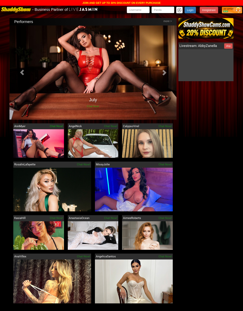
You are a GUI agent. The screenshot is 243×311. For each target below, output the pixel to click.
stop (228, 46)
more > (167, 21)
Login (190, 10)
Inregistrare (209, 10)
